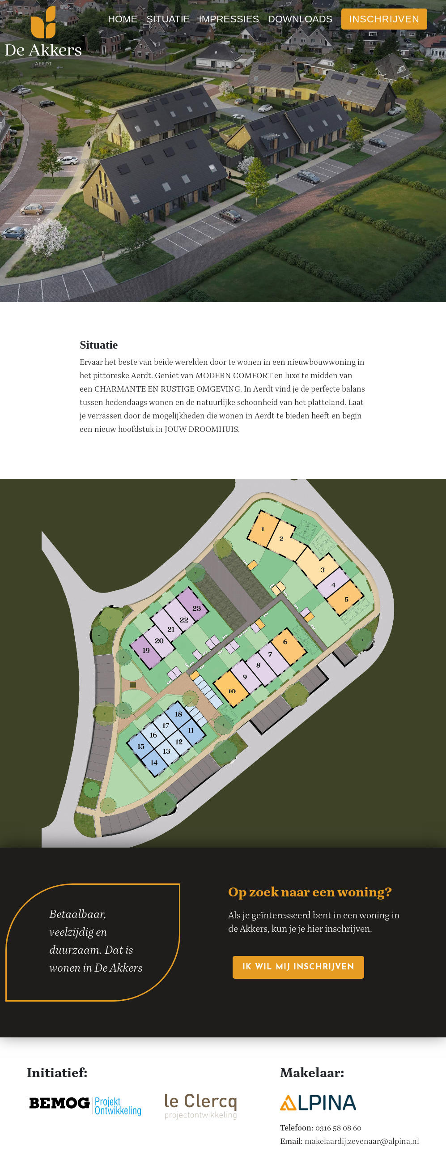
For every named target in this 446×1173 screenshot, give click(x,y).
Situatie (168, 19)
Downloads (300, 19)
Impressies (229, 19)
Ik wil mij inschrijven (298, 967)
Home (122, 19)
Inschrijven (384, 19)
